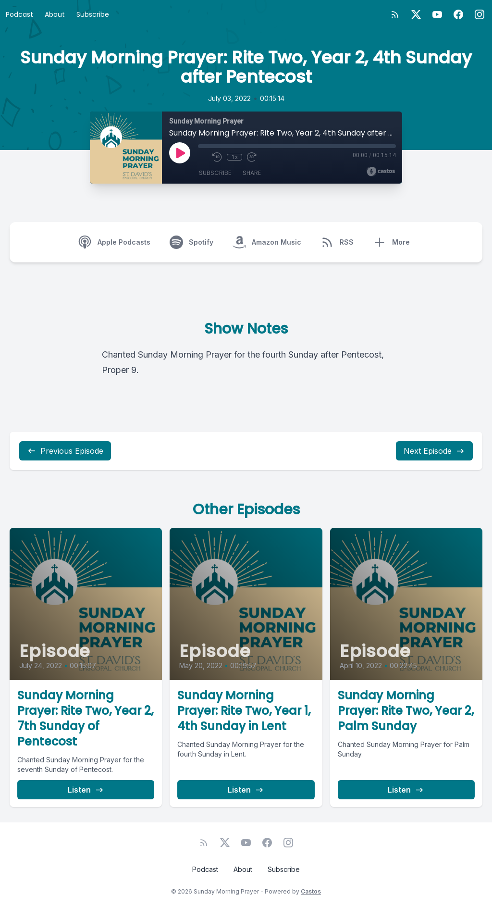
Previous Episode (65, 451)
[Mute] (203, 157)
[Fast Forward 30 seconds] (252, 157)
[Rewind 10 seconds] (217, 157)
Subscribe (92, 14)
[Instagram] (479, 14)
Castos (311, 891)
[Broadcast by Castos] (381, 171)
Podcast (19, 14)
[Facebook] (458, 14)
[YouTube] (437, 14)
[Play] (179, 152)
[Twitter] (416, 14)
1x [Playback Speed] (235, 157)
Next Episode (434, 451)
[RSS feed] (395, 14)
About (55, 14)
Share (252, 173)
